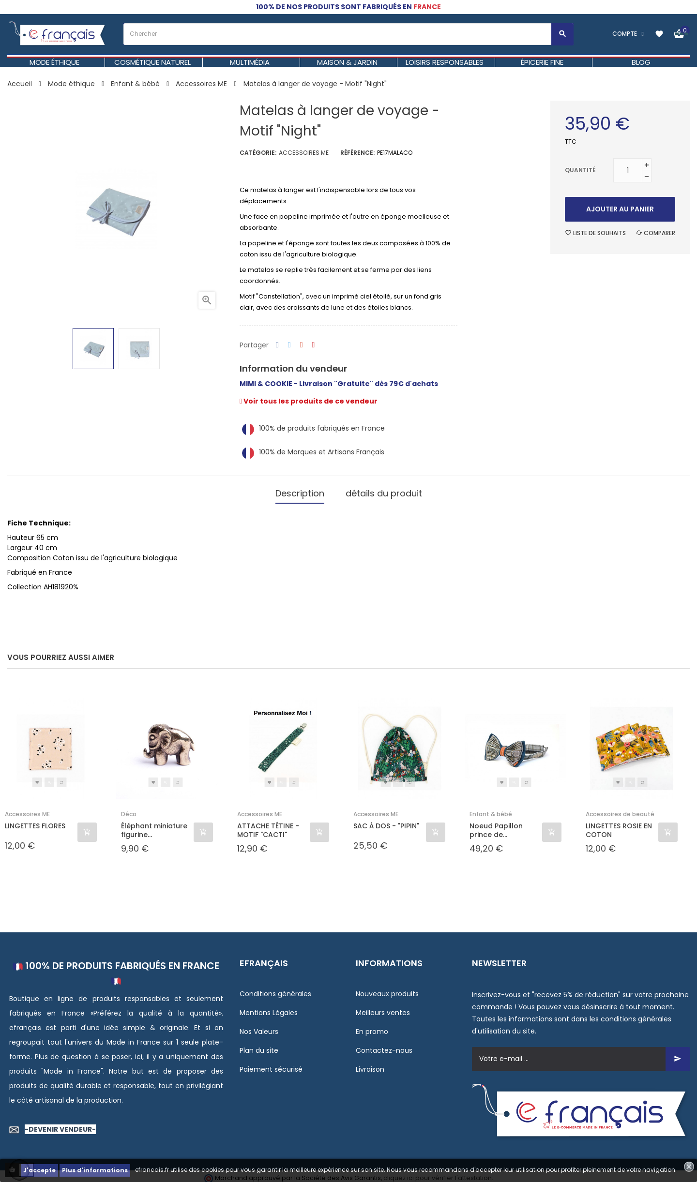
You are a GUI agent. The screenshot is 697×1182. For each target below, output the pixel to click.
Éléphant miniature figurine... (154, 826)
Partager (277, 345)
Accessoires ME (304, 153)
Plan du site (259, 1046)
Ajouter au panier (620, 209)
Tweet (289, 345)
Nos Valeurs (259, 1027)
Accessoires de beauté (620, 810)
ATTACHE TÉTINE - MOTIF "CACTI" (268, 826)
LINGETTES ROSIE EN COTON (619, 826)
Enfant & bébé (491, 810)
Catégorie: (258, 153)
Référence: (357, 153)
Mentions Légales (269, 1008)
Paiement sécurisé (271, 1065)
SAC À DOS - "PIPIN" (386, 822)
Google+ (301, 345)
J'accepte (39, 1170)
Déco (128, 810)
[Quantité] (627, 170)
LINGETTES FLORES (35, 822)
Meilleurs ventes (383, 1008)
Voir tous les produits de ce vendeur (309, 401)
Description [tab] (299, 491)
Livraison (370, 1065)
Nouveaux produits (387, 989)
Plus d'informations (95, 1170)
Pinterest (313, 345)
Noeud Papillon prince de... (496, 826)
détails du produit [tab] (384, 491)
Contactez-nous (384, 1046)
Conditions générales (275, 989)
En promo (372, 1027)
